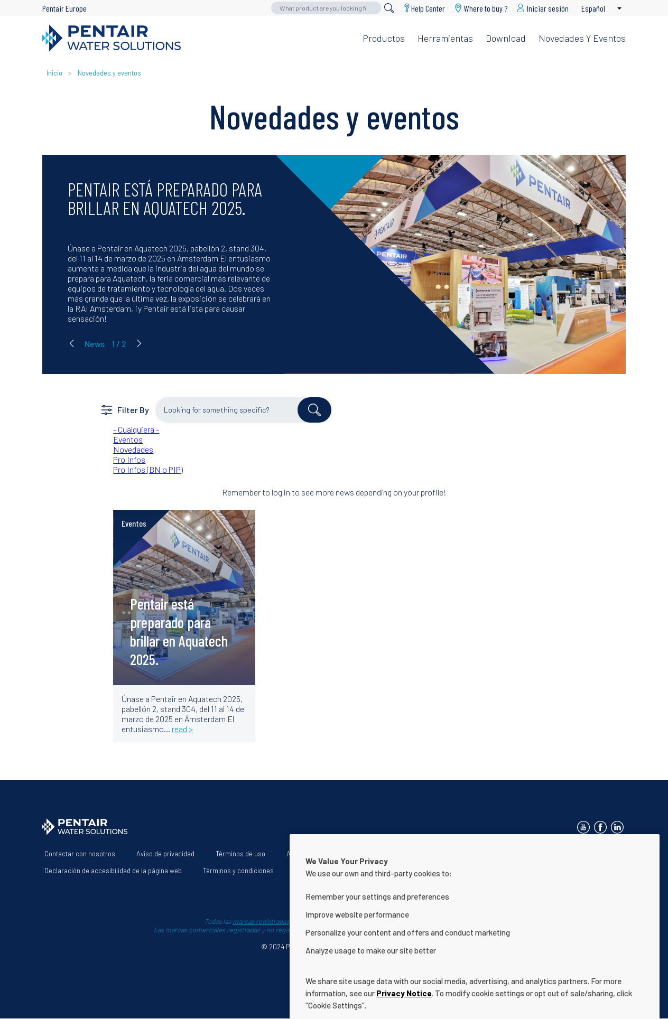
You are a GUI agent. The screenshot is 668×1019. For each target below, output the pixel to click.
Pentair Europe (64, 8)
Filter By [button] (133, 410)
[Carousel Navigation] (105, 343)
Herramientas (445, 38)
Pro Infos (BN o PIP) (148, 469)
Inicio (55, 73)
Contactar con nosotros (79, 853)
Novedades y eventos (582, 38)
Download (506, 38)
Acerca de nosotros (316, 853)
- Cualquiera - (136, 429)
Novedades (133, 449)
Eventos (128, 439)
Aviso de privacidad (165, 853)
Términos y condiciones (238, 870)
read (137, 532)
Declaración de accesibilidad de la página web (113, 870)
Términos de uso (240, 853)
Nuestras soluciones (398, 853)
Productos (384, 38)
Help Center (428, 8)
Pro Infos (129, 459)
